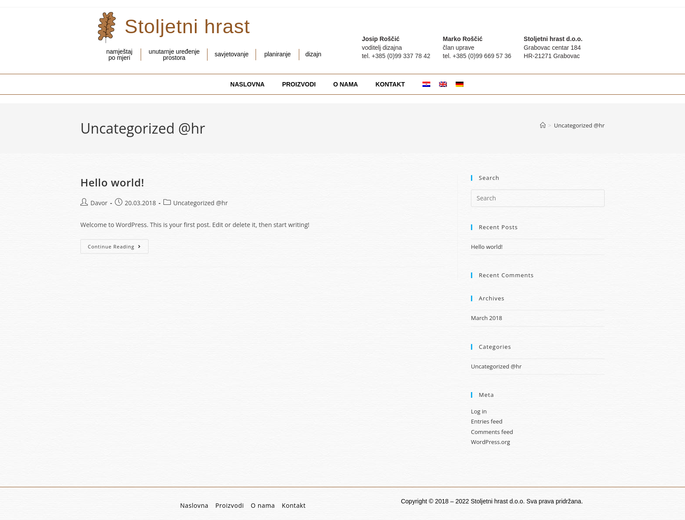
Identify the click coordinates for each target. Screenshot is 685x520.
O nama (263, 505)
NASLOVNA (247, 84)
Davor (98, 203)
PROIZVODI (299, 84)
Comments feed (492, 432)
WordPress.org (490, 442)
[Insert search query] (538, 198)
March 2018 (486, 318)
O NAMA (345, 84)
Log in (479, 411)
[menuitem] (422, 84)
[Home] (543, 125)
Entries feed (486, 421)
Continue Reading (118, 244)
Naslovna (194, 505)
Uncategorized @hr (579, 125)
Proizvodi (229, 505)
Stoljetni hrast (187, 26)
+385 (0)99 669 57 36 (482, 55)
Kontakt (294, 505)
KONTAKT (390, 84)
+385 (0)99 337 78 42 (401, 55)
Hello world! (112, 182)
